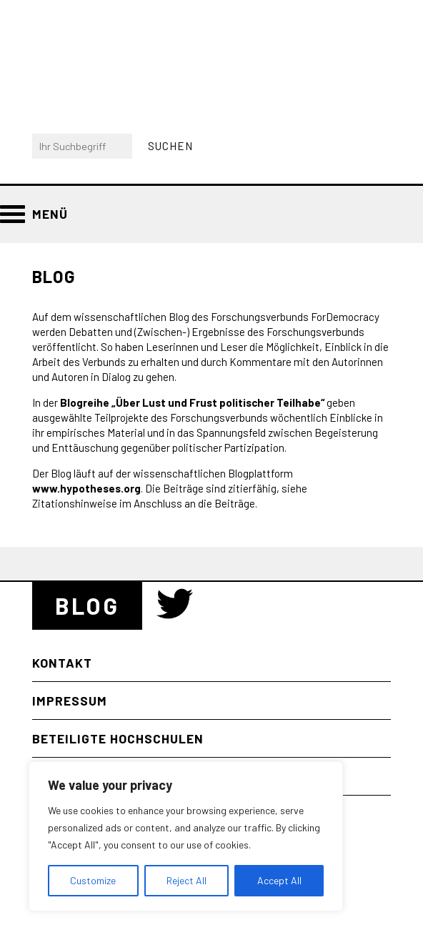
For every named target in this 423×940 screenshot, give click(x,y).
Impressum (69, 700)
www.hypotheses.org (86, 488)
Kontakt (62, 663)
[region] (186, 836)
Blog (87, 605)
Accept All (279, 880)
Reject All (186, 880)
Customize (93, 880)
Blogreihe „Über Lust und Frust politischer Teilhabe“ (192, 402)
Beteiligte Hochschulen (118, 738)
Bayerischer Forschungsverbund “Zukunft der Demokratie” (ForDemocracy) (112, 54)
